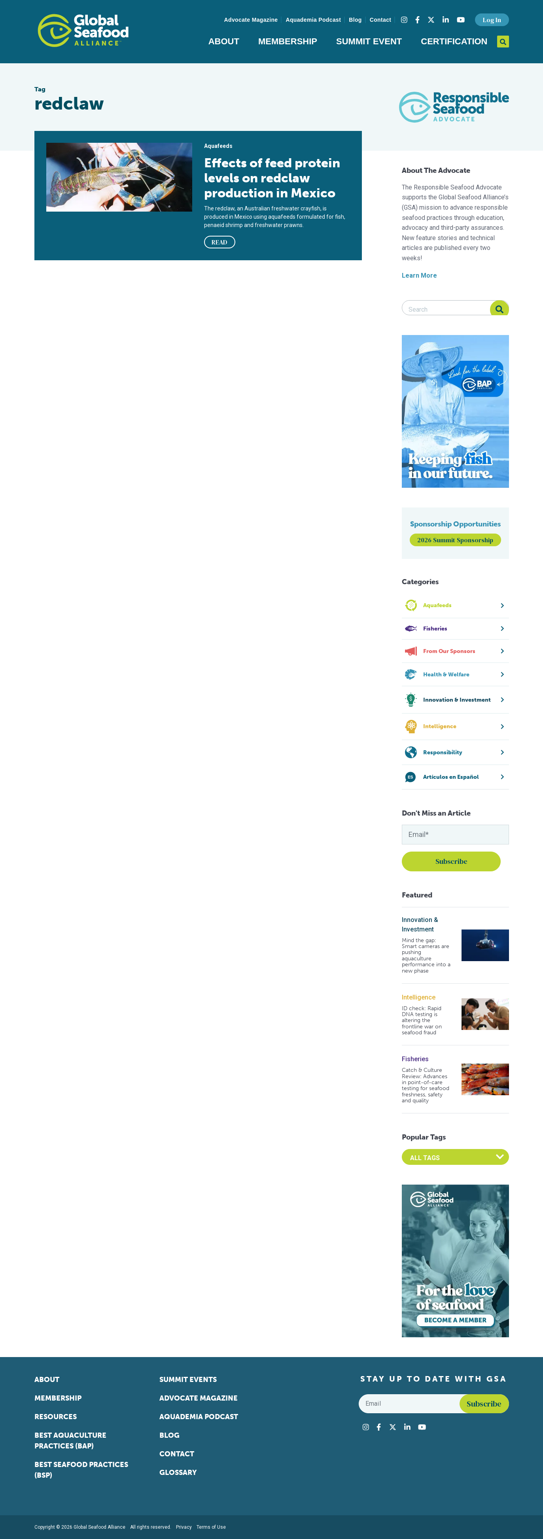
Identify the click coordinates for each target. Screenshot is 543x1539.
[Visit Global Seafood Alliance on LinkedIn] (446, 19)
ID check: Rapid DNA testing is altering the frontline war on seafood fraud (422, 1020)
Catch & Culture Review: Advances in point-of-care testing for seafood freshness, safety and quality (425, 1085)
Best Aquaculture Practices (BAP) (70, 1440)
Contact (381, 20)
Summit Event (369, 41)
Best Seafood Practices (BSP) (81, 1470)
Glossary (178, 1472)
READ (219, 242)
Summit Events (188, 1379)
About (223, 41)
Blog (355, 20)
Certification (454, 41)
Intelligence (418, 997)
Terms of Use (211, 1527)
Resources (55, 1416)
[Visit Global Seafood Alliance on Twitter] (431, 19)
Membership (287, 41)
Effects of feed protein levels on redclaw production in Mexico (272, 178)
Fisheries (415, 1059)
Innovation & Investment (420, 924)
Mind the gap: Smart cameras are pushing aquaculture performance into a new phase (426, 955)
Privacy (184, 1527)
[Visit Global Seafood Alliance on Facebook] (417, 19)
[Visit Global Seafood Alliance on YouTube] (461, 19)
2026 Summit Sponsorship (455, 540)
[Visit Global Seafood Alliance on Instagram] (404, 19)
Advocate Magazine (251, 20)
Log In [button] (492, 19)
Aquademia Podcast (313, 20)
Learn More (419, 275)
